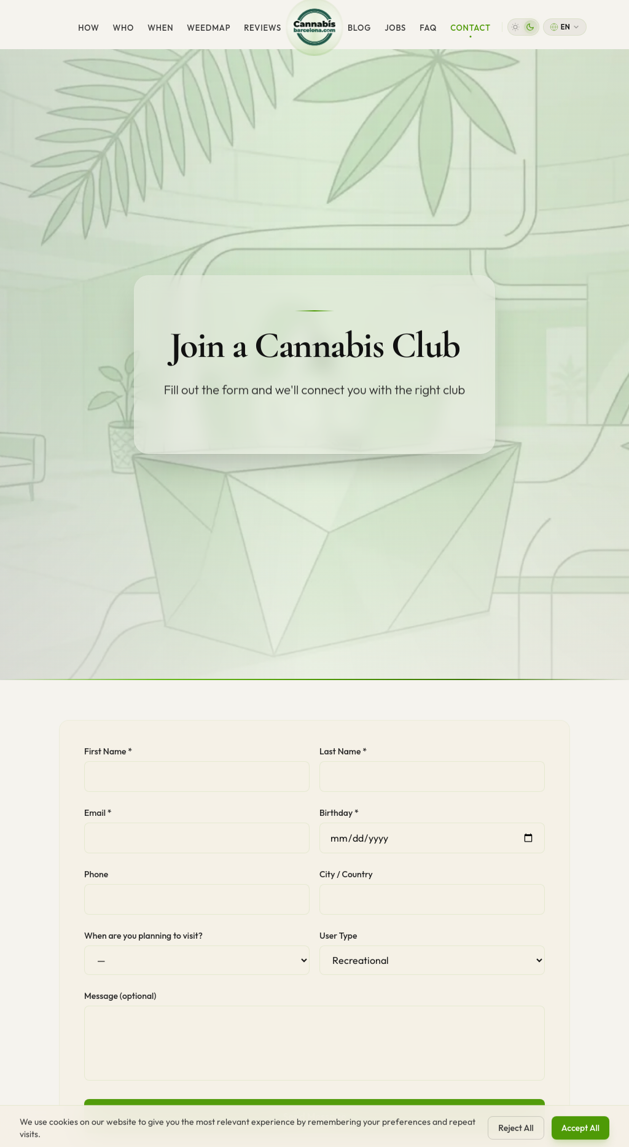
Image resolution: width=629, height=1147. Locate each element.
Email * (98, 817)
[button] (523, 27)
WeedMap (208, 28)
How (88, 28)
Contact (470, 30)
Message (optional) (120, 1000)
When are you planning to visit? (143, 939)
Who (123, 28)
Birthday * (339, 817)
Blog (359, 28)
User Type (338, 939)
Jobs (395, 28)
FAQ (428, 28)
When (160, 28)
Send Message (314, 1120)
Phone (96, 878)
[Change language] (565, 27)
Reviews (262, 28)
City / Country (346, 878)
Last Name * (343, 755)
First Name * (108, 755)
